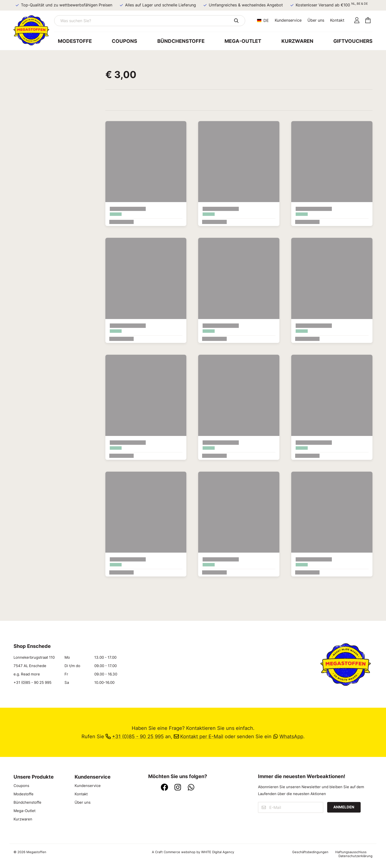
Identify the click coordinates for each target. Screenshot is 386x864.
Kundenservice (288, 20)
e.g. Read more (27, 674)
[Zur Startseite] (34, 30)
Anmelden (343, 807)
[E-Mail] (290, 807)
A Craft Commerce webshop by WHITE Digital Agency (193, 852)
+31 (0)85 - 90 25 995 (32, 682)
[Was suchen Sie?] (149, 20)
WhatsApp (288, 736)
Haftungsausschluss (351, 852)
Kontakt (337, 20)
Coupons (124, 41)
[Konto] (356, 20)
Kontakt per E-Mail (198, 736)
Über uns (315, 20)
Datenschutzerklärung (355, 856)
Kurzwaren (297, 41)
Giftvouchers (352, 41)
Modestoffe (75, 41)
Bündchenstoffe (181, 41)
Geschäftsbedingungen (310, 852)
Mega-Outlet (243, 41)
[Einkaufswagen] (367, 20)
